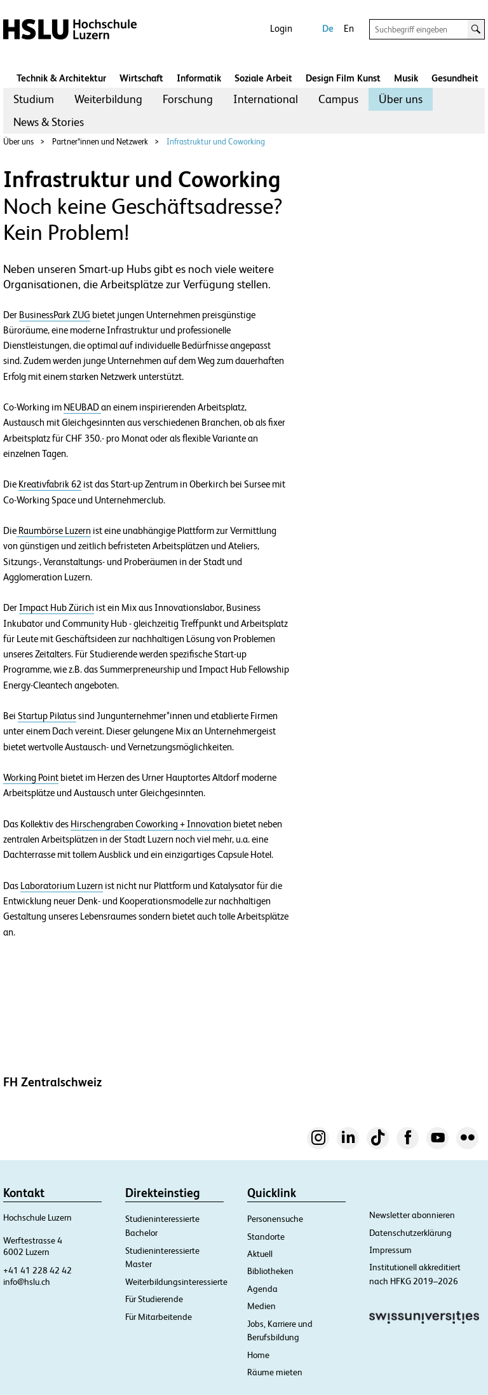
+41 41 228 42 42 (37, 1270)
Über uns (401, 99)
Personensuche (275, 1219)
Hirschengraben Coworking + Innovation (151, 824)
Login (281, 28)
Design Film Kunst (343, 78)
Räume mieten (274, 1372)
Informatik (199, 78)
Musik (406, 78)
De (328, 28)
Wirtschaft (141, 78)
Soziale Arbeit (263, 78)
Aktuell (260, 1254)
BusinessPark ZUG (54, 315)
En (349, 28)
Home (258, 1355)
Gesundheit (454, 78)
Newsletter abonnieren (412, 1215)
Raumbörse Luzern (54, 531)
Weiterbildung (108, 99)
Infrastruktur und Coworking (215, 141)
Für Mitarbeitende (158, 1317)
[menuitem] (33, 99)
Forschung (188, 99)
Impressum (390, 1250)
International (265, 99)
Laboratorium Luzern (61, 886)
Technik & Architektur (61, 78)
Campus (338, 99)
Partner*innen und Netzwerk (100, 141)
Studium (33, 99)
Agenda (262, 1289)
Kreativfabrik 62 (49, 484)
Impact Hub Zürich (56, 608)
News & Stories (48, 122)
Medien (261, 1306)
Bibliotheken (270, 1271)
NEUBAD (82, 407)
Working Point (30, 778)
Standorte (266, 1236)
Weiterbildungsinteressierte (176, 1282)
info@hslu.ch (26, 1282)
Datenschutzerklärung (410, 1233)
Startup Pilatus (47, 716)
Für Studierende (154, 1299)
